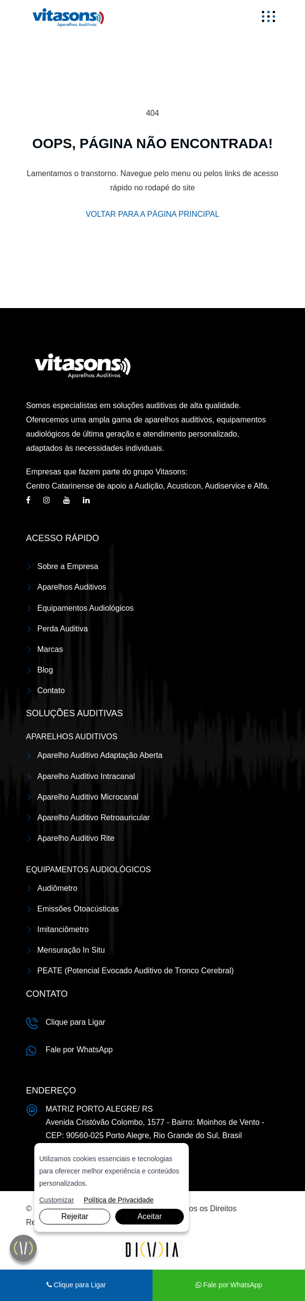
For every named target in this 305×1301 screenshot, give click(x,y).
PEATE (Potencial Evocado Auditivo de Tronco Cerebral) (135, 970)
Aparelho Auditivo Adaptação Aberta (99, 755)
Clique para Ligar (75, 1022)
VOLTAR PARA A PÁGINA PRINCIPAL (153, 214)
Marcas (50, 649)
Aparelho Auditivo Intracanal (86, 776)
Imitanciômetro (63, 929)
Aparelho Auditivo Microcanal (87, 797)
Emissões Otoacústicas (78, 909)
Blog (45, 670)
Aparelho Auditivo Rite (75, 838)
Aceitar (149, 1216)
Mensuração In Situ (71, 950)
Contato (51, 690)
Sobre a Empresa (68, 566)
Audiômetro (57, 888)
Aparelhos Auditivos (71, 587)
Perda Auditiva (62, 628)
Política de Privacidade (118, 1200)
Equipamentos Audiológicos (85, 608)
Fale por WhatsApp (79, 1049)
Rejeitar (74, 1216)
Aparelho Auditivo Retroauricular (93, 817)
